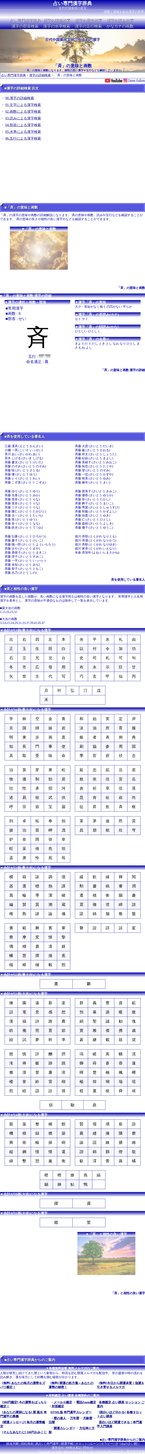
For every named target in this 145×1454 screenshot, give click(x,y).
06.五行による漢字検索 (23, 138)
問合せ (88, 1447)
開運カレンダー (64, 1428)
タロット (81, 1443)
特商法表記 (73, 1447)
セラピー (107, 1443)
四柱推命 (27, 1443)
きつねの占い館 (126, 1443)
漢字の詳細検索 (56, 20)
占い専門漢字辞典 (72, 3)
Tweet (132, 80)
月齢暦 (87, 1418)
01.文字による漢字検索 (23, 105)
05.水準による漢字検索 (23, 132)
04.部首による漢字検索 (23, 125)
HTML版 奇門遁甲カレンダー (71, 1412)
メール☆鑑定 (63, 1402)
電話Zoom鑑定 (86, 1402)
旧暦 (52, 1422)
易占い (40, 1443)
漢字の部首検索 (25, 26)
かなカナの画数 (120, 26)
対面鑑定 (58, 1406)
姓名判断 (13, 1443)
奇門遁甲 (53, 1443)
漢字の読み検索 (120, 20)
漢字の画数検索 (88, 20)
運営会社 (58, 1447)
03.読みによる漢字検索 (23, 118)
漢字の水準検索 (56, 26)
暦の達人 (60, 1418)
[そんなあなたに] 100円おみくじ (24, 1432)
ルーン (94, 1443)
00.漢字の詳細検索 (19, 98)
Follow (140, 80)
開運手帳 (67, 1443)
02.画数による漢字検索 (23, 112)
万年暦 (74, 1418)
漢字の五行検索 (88, 26)
